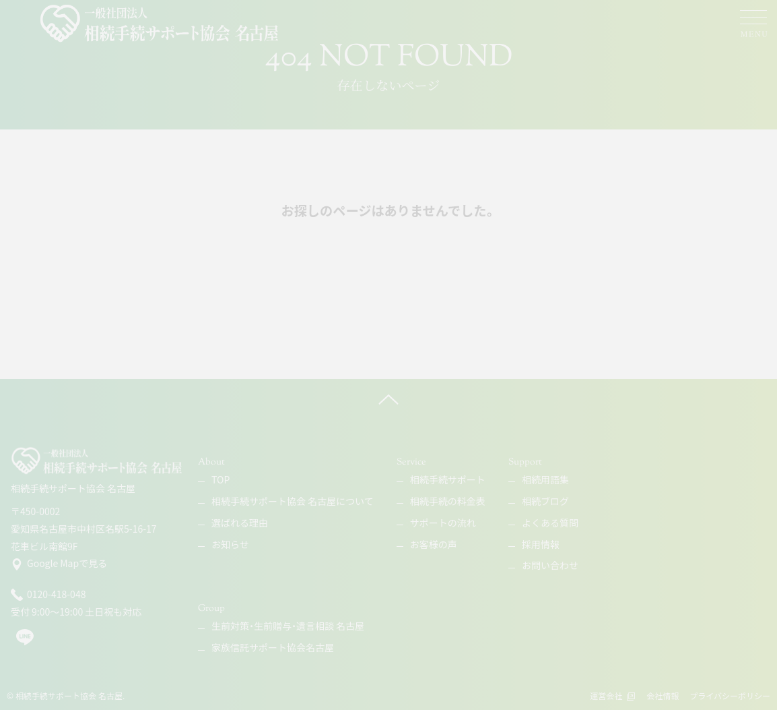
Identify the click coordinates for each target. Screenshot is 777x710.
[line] (25, 642)
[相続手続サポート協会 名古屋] (160, 23)
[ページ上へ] (388, 399)
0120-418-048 (48, 594)
